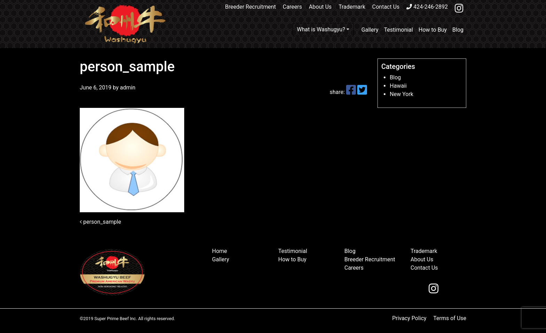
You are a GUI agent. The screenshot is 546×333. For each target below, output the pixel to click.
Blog (457, 29)
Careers (292, 6)
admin (126, 87)
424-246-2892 (427, 6)
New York (401, 94)
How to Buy (433, 29)
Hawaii (398, 85)
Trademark (351, 6)
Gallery (370, 29)
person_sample (100, 222)
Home (219, 251)
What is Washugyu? (321, 29)
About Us (320, 6)
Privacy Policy (409, 318)
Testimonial (398, 29)
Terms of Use (449, 318)
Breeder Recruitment (250, 6)
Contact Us (386, 6)
